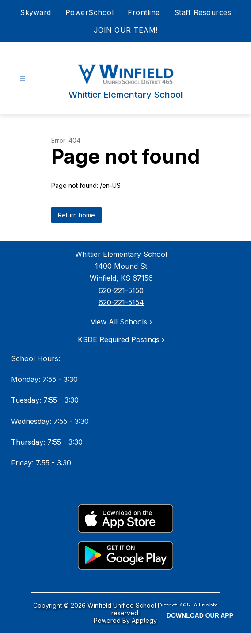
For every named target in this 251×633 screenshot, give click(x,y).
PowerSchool (89, 12)
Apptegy (144, 620)
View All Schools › (121, 321)
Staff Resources (203, 12)
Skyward (35, 12)
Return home (76, 215)
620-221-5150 (121, 290)
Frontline (144, 12)
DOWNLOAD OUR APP (200, 615)
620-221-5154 (121, 302)
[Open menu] (23, 79)
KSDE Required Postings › (121, 339)
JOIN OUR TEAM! (126, 30)
